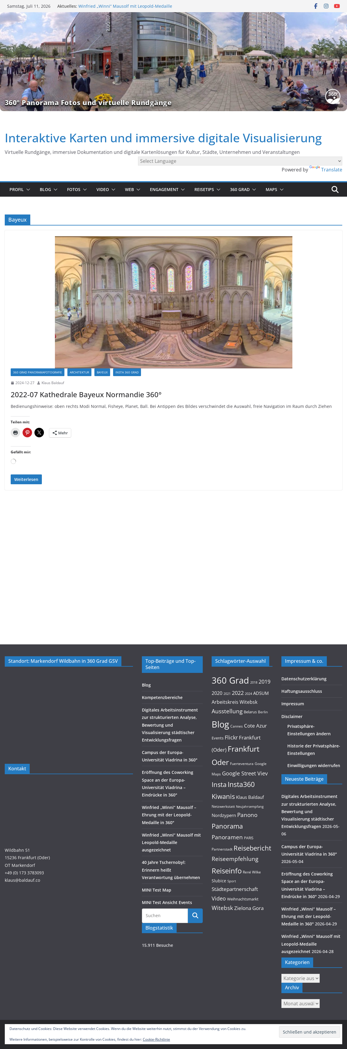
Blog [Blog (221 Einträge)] (220, 724)
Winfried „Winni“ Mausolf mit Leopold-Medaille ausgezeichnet (171, 842)
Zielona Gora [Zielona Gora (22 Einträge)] (249, 908)
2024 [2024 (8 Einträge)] (248, 693)
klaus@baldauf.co (22, 880)
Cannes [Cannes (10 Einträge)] (236, 726)
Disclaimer (291, 716)
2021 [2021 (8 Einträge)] (227, 693)
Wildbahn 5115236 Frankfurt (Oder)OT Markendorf (27, 857)
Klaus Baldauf (53, 382)
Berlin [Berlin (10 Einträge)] (263, 711)
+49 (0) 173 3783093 (24, 873)
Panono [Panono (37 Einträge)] (247, 815)
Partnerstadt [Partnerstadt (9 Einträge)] (222, 849)
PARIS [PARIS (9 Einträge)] (248, 837)
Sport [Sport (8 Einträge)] (231, 881)
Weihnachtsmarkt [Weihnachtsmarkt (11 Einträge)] (243, 899)
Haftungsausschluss (301, 691)
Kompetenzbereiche (162, 697)
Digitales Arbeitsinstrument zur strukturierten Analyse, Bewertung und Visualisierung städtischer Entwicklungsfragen (170, 725)
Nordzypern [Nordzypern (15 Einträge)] (224, 815)
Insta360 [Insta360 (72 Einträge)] (241, 784)
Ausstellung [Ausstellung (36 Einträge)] (227, 711)
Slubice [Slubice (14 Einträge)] (219, 881)
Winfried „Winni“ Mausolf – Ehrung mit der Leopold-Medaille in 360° (169, 815)
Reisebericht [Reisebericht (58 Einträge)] (252, 848)
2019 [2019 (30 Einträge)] (264, 681)
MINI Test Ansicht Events (167, 902)
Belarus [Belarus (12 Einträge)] (250, 711)
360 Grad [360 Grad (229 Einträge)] (230, 680)
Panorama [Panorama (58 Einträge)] (227, 826)
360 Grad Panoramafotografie (37, 372)
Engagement (164, 189)
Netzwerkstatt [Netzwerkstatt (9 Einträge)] (223, 806)
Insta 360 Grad (127, 372)
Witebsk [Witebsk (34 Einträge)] (222, 908)
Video (102, 189)
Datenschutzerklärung (304, 679)
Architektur (79, 372)
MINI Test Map (156, 890)
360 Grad (240, 189)
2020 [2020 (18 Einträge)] (217, 693)
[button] (27, 189)
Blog (45, 189)
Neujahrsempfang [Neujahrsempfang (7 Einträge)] (250, 807)
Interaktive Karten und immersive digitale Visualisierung (163, 138)
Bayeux (102, 372)
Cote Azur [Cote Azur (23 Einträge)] (255, 725)
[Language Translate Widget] (240, 161)
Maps (271, 189)
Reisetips (204, 189)
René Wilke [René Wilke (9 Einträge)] (252, 872)
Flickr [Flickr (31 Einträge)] (231, 737)
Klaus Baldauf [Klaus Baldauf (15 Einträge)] (250, 797)
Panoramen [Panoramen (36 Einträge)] (227, 837)
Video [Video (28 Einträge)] (219, 898)
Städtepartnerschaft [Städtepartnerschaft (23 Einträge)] (235, 889)
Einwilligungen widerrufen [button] (313, 765)
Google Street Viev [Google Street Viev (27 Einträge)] (245, 773)
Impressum (292, 703)
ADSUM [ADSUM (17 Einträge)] (261, 693)
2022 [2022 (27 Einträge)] (238, 692)
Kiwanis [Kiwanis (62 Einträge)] (223, 796)
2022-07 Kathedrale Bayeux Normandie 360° (86, 394)
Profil (16, 189)
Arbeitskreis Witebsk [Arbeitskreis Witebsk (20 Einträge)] (234, 702)
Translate (325, 169)
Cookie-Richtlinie (156, 1039)
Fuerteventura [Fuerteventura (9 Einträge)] (241, 763)
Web (129, 189)
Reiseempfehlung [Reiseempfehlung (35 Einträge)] (235, 859)
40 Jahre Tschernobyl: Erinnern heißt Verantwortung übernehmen (171, 869)
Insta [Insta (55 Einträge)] (219, 784)
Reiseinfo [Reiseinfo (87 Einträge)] (227, 871)
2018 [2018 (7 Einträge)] (253, 682)
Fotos (73, 189)
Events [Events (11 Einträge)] (218, 738)
